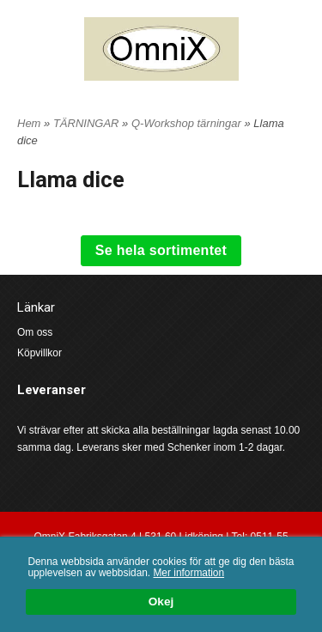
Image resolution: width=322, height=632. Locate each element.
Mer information (188, 573)
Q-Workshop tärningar (188, 123)
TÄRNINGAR (87, 123)
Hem (28, 123)
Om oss (34, 332)
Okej (161, 602)
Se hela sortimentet (161, 250)
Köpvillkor (39, 353)
